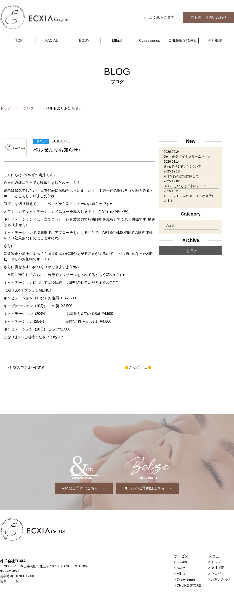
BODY (84, 34)
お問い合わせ (220, 579)
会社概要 (215, 34)
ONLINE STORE (182, 34)
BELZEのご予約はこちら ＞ (148, 488)
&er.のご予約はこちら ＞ (83, 488)
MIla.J (117, 34)
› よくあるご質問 (160, 11)
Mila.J (181, 574)
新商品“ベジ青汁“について (182, 166)
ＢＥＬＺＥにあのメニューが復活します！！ (189, 198)
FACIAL (51, 34)
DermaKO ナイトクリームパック (187, 156)
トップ (216, 562)
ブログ (169, 225)
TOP (19, 34)
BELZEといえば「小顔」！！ (185, 186)
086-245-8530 (10, 571)
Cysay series (149, 34)
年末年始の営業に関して (181, 176)
